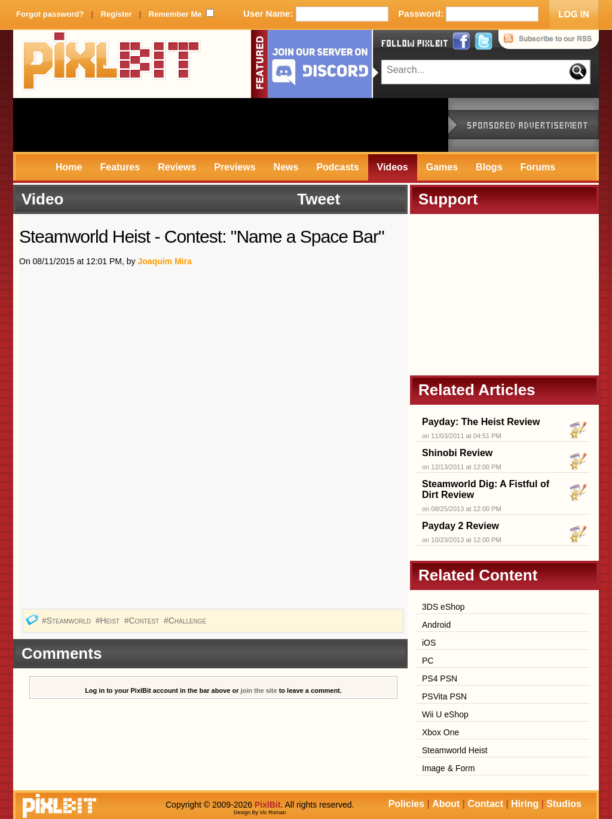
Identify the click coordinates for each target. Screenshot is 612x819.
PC (427, 660)
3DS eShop (443, 607)
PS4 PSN (439, 678)
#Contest (142, 620)
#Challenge (186, 620)
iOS (429, 642)
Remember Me (175, 14)
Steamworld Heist (455, 750)
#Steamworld (67, 620)
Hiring (524, 804)
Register (115, 14)
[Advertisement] (230, 125)
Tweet (318, 199)
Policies (406, 804)
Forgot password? (50, 14)
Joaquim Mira (164, 261)
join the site (259, 690)
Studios (564, 804)
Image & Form (448, 768)
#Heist (109, 620)
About (446, 804)
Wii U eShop (445, 714)
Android (436, 624)
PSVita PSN (444, 696)
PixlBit (111, 64)
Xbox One (440, 732)
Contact (485, 804)
